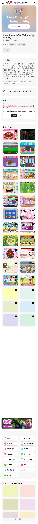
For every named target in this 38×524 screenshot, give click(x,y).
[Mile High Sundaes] (10, 320)
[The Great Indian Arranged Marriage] (10, 293)
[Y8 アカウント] (10, 449)
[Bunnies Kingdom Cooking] (10, 267)
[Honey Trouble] (10, 240)
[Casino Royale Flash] (27, 227)
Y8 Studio (30, 82)
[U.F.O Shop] (27, 240)
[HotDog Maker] (27, 148)
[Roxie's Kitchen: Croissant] (10, 201)
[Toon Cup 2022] (27, 187)
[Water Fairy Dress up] (10, 280)
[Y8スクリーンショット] (27, 449)
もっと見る (19, 519)
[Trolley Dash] (27, 267)
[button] (6, 78)
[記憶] (27, 470)
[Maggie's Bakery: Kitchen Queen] (27, 253)
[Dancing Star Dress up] (27, 293)
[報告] (6, 50)
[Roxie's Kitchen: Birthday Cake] (10, 174)
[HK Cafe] (10, 227)
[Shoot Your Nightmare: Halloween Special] (27, 134)
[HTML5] (10, 443)
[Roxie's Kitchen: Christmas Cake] (27, 174)
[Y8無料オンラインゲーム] (9, 2)
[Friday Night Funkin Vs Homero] (27, 161)
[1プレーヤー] (10, 438)
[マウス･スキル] (27, 459)
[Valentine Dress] (27, 214)
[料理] (27, 465)
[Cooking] (27, 320)
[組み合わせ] (10, 470)
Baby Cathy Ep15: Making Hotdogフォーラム (16, 106)
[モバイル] (10, 465)
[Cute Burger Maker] (10, 161)
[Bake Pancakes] (27, 306)
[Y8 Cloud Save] (27, 443)
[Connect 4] (10, 214)
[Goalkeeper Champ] (10, 148)
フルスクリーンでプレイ (19, 26)
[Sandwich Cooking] (10, 306)
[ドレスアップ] (10, 459)
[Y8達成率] (10, 454)
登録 (14, 115)
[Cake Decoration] (10, 253)
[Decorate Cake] (10, 134)
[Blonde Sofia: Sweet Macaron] (27, 201)
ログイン (22, 115)
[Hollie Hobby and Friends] (27, 280)
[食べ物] (10, 475)
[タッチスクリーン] (27, 454)
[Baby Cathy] (27, 438)
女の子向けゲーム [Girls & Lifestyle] (14, 82)
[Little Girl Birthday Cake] (10, 187)
